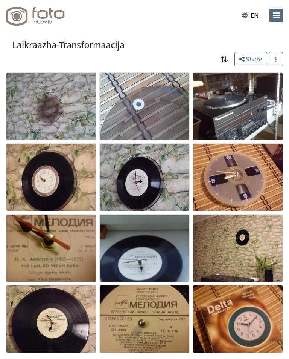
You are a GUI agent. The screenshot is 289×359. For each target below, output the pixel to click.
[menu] (276, 15)
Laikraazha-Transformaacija (68, 45)
